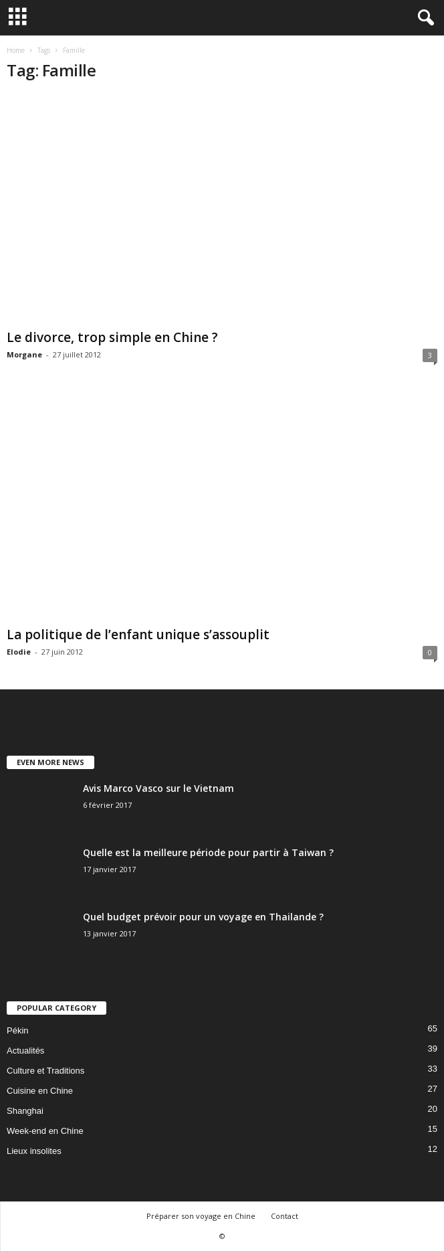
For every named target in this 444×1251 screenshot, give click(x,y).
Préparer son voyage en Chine (200, 1216)
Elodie (19, 652)
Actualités (25, 1051)
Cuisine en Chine (40, 1091)
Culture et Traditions (45, 1071)
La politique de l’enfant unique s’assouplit (138, 634)
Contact (284, 1216)
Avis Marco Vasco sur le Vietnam (158, 788)
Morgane (24, 354)
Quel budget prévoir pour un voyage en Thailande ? (203, 916)
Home (16, 50)
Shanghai (25, 1111)
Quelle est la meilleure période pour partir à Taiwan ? (208, 852)
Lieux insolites (34, 1151)
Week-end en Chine (45, 1131)
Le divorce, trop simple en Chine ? (112, 337)
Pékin (18, 1030)
